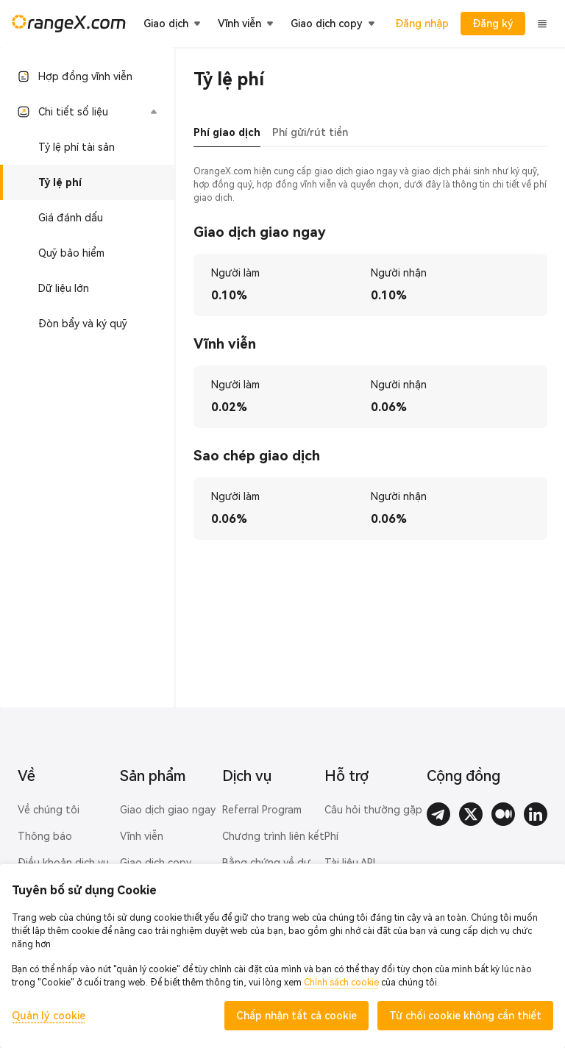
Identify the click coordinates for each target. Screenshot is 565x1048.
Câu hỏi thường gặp (373, 810)
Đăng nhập (422, 23)
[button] (87, 111)
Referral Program (262, 810)
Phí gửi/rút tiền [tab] (310, 132)
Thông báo (45, 836)
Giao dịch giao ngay (168, 810)
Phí (331, 836)
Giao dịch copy (155, 863)
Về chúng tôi (48, 810)
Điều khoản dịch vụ (63, 863)
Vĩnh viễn (141, 836)
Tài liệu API (349, 863)
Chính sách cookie (341, 982)
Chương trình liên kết (273, 836)
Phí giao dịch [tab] (226, 132)
